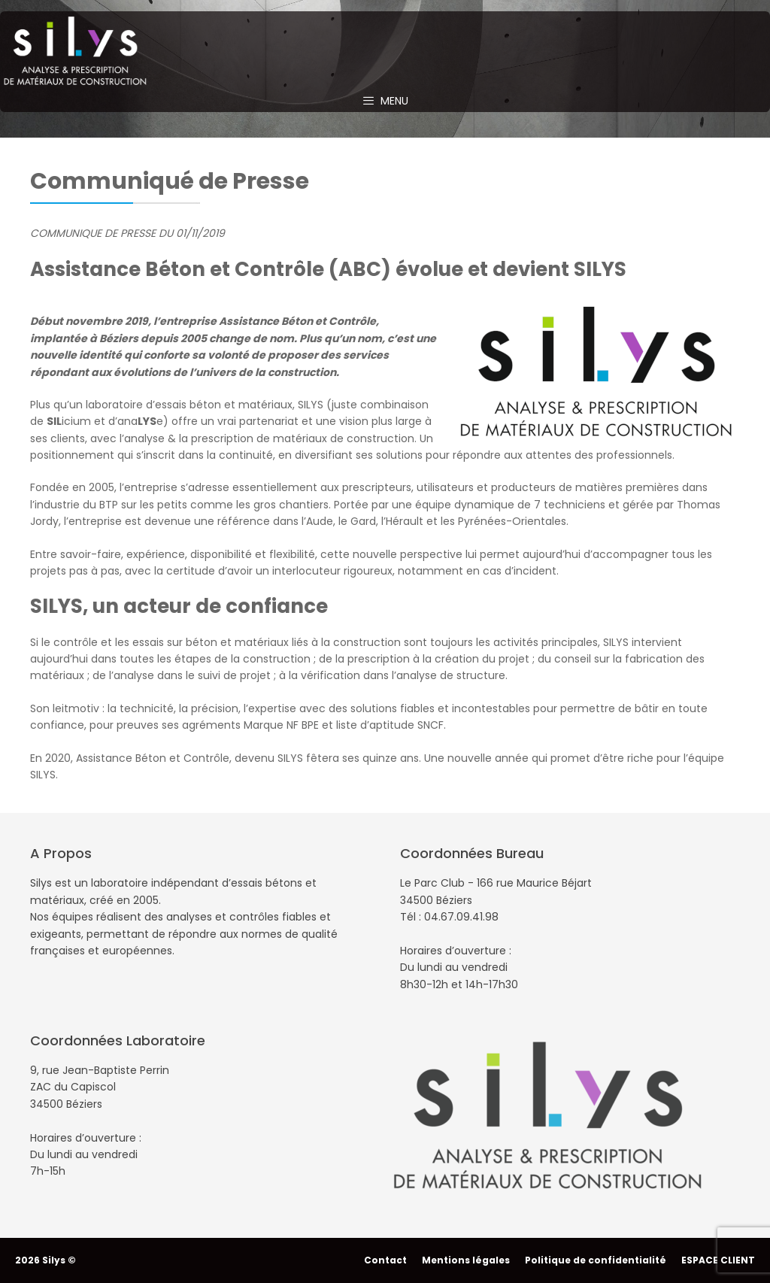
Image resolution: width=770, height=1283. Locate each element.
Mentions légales (466, 1260)
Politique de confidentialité (595, 1260)
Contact (385, 1260)
